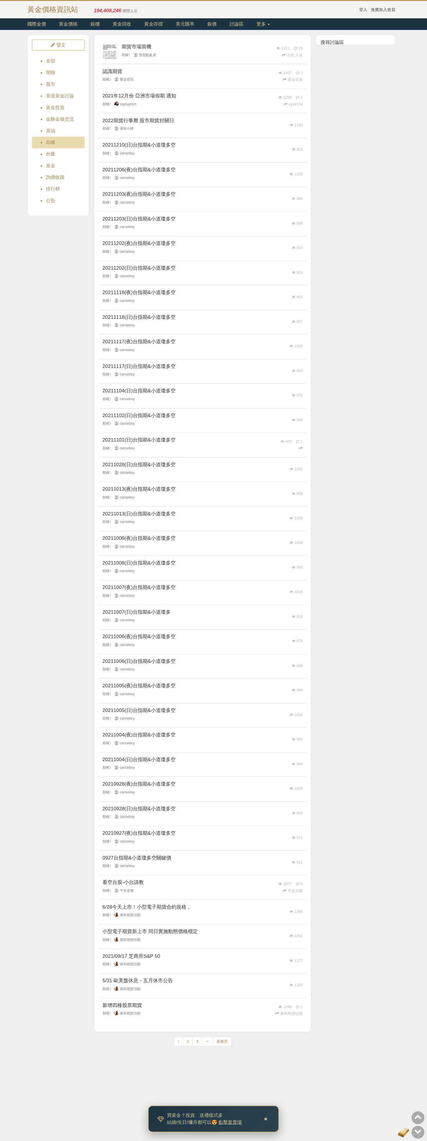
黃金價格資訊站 (52, 9)
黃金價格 (68, 24)
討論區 (236, 24)
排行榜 (53, 188)
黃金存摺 (153, 24)
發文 (58, 44)
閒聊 (50, 72)
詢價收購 (55, 177)
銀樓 (95, 24)
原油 (50, 130)
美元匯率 (185, 24)
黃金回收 (122, 24)
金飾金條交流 (60, 119)
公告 (50, 200)
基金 (50, 165)
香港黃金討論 (60, 95)
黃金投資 (55, 107)
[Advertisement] (355, 135)
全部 (50, 60)
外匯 (50, 154)
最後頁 (222, 1041)
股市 (50, 84)
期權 (50, 142)
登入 (363, 9)
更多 (263, 24)
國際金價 (36, 24)
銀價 (212, 24)
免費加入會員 (383, 9)
